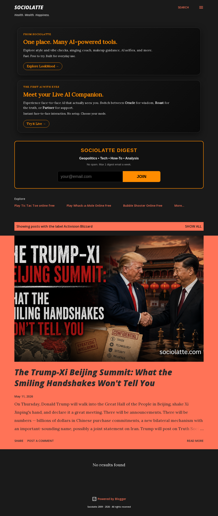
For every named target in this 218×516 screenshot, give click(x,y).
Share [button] (18, 441)
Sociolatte (28, 7)
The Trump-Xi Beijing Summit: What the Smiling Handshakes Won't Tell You (93, 377)
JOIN (141, 176)
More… (179, 205)
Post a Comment (40, 441)
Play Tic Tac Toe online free (34, 205)
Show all (193, 226)
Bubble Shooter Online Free (142, 205)
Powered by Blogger (109, 499)
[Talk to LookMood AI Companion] (109, 106)
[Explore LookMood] (109, 51)
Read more (195, 441)
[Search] (183, 7)
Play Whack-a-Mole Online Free (89, 205)
